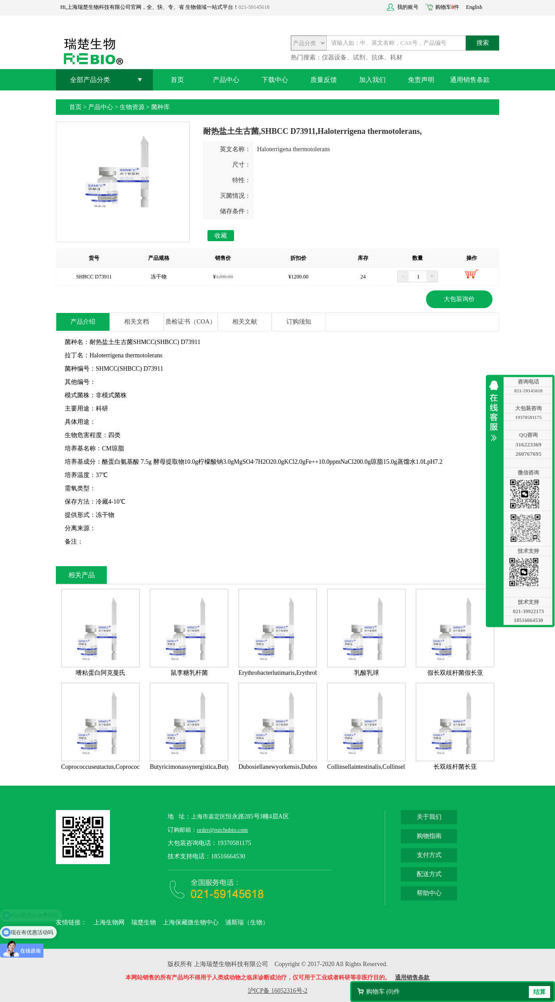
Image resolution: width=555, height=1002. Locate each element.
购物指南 (429, 836)
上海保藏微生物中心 (191, 922)
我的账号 (407, 7)
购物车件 (447, 7)
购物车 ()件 (383, 991)
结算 (539, 992)
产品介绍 (82, 321)
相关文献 (244, 321)
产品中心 (226, 79)
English (474, 7)
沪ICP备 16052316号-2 (278, 990)
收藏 (221, 235)
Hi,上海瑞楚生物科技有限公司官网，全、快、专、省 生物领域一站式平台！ (149, 7)
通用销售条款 (470, 79)
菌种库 (160, 107)
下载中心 (275, 79)
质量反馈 (323, 79)
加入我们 (372, 79)
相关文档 (136, 321)
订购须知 (298, 321)
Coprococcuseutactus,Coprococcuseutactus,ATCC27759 (131, 766)
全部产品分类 (90, 79)
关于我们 (429, 817)
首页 (177, 79)
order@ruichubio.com (222, 829)
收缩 (496, 411)
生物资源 (132, 107)
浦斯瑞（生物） (247, 922)
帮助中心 (429, 893)
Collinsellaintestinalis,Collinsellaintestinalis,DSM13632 (397, 766)
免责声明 (421, 79)
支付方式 (429, 855)
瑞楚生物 (143, 922)
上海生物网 (109, 922)
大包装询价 (459, 299)
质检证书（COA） (190, 321)
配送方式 (429, 874)
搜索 (483, 42)
